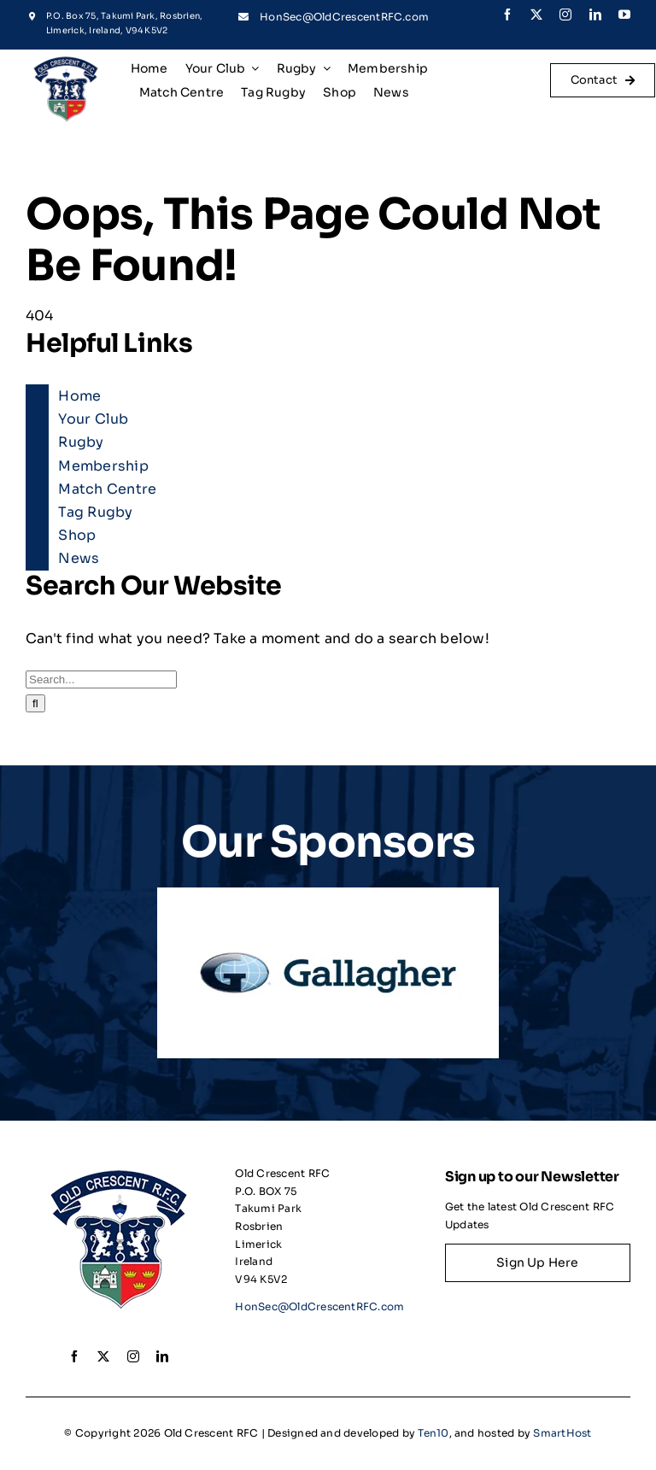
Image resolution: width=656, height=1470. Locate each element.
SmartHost (562, 1432)
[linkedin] (595, 14)
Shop (77, 535)
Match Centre (107, 489)
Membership (103, 466)
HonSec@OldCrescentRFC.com (344, 16)
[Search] (35, 703)
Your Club (93, 419)
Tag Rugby (95, 512)
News (78, 558)
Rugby (80, 442)
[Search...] (101, 679)
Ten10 (433, 1432)
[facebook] (507, 14)
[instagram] (565, 14)
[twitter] (536, 14)
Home (79, 396)
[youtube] (624, 14)
